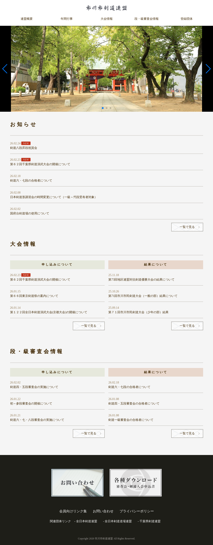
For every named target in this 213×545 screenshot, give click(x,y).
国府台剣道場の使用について (29, 213)
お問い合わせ (103, 511)
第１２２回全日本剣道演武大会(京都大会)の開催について (48, 312)
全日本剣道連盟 (86, 521)
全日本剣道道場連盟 (118, 521)
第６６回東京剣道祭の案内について (34, 296)
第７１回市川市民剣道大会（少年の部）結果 (138, 312)
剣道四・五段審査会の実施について (34, 387)
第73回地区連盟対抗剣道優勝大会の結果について (141, 279)
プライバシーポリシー (137, 511)
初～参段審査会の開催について (31, 403)
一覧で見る (187, 227)
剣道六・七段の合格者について (31, 180)
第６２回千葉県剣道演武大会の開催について (40, 164)
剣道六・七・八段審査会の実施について (37, 419)
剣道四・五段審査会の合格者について (133, 403)
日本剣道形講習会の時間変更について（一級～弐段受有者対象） (53, 197)
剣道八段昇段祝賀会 (23, 148)
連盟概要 (27, 18)
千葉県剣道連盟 (150, 521)
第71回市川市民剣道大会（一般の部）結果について (143, 296)
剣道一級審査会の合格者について (130, 419)
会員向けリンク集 (73, 511)
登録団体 (187, 18)
